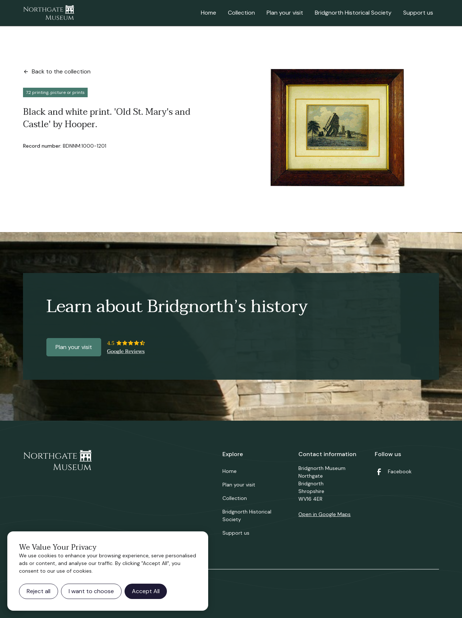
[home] (48, 13)
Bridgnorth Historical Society (353, 12)
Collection (241, 12)
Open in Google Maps (324, 514)
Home (208, 12)
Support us (418, 12)
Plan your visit (285, 12)
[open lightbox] (339, 129)
